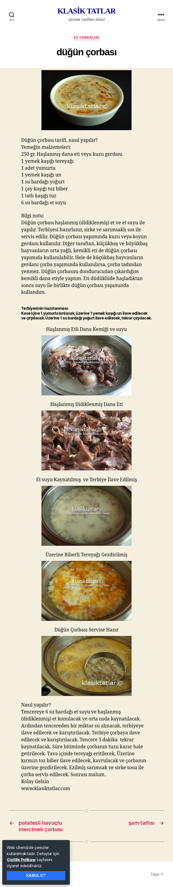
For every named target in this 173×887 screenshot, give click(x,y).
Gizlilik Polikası (21, 859)
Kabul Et (36, 875)
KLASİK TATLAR (86, 11)
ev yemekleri (87, 38)
